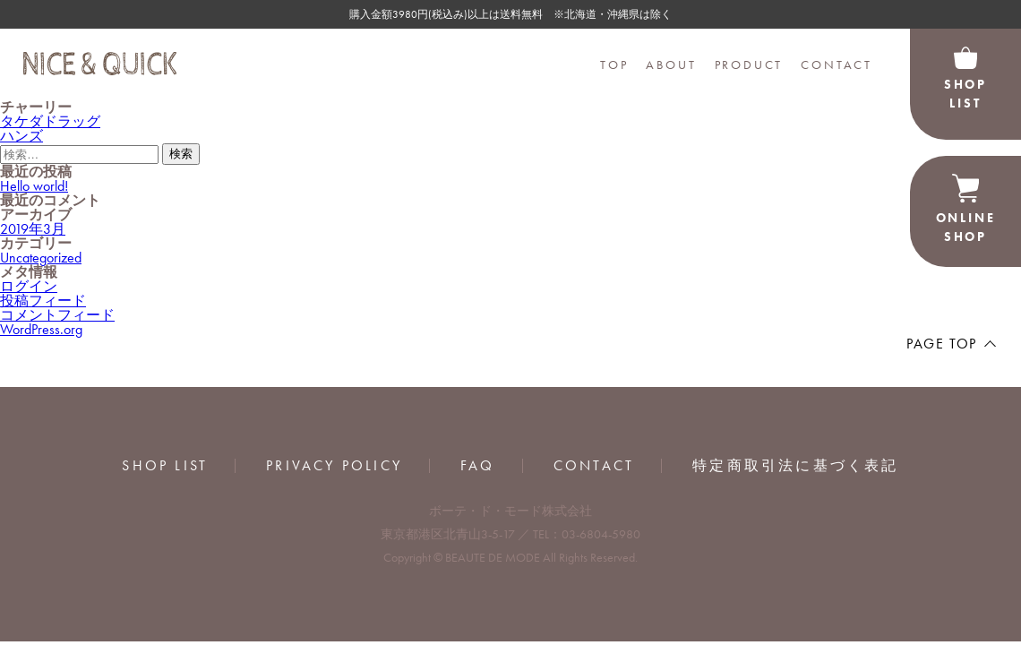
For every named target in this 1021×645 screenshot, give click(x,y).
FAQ (477, 466)
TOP (614, 64)
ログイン (28, 286)
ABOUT (671, 64)
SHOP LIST (165, 466)
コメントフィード (57, 314)
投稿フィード (43, 300)
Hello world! (34, 185)
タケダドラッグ (50, 121)
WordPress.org (41, 329)
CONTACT (836, 64)
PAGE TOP (941, 343)
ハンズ (21, 135)
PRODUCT (749, 64)
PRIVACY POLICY (334, 466)
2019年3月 (32, 228)
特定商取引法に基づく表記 (795, 466)
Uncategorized (41, 257)
